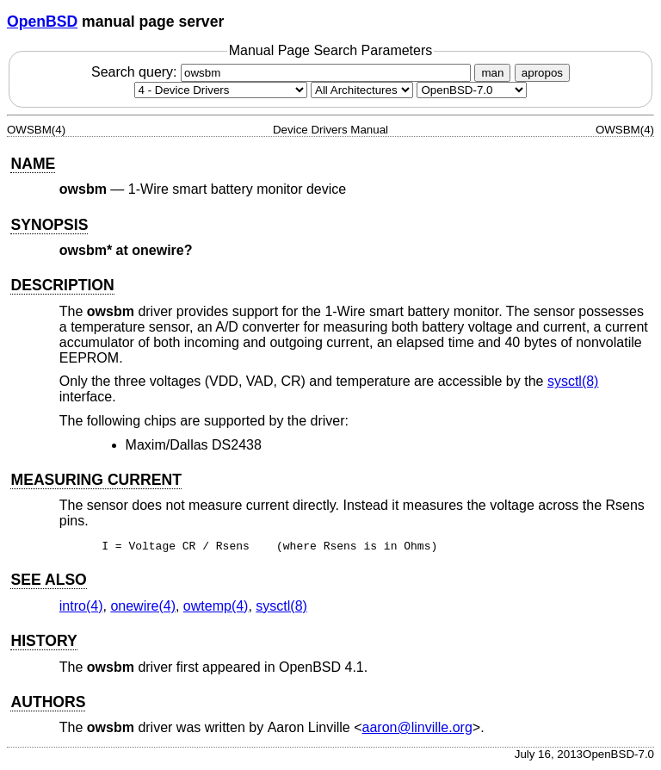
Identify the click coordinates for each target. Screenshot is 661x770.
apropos (542, 72)
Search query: (283, 72)
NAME (32, 163)
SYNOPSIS (49, 224)
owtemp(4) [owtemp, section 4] (216, 608)
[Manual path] (472, 90)
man (492, 72)
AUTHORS (47, 704)
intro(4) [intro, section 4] (81, 608)
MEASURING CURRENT (95, 479)
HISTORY (43, 643)
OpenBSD (42, 21)
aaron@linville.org (417, 730)
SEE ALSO (48, 582)
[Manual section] (220, 90)
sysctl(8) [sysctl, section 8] (573, 381)
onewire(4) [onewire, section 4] (143, 608)
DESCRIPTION (62, 285)
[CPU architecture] (362, 90)
